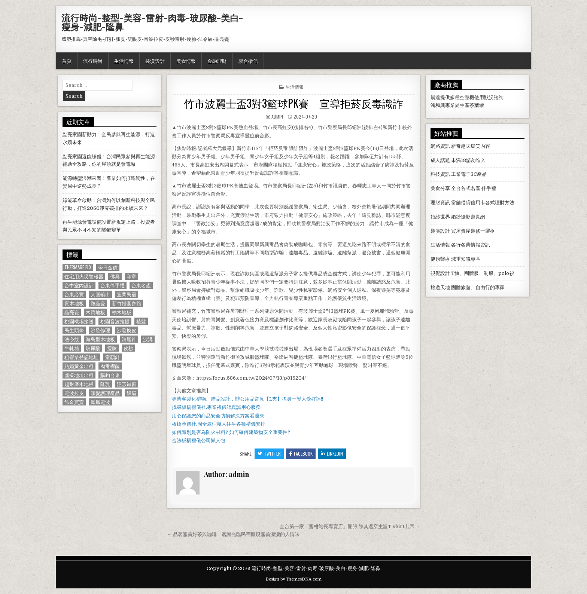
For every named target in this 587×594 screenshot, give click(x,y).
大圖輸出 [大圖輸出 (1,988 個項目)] (100, 294)
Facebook (301, 453)
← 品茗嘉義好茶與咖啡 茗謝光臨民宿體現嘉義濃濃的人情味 (233, 534)
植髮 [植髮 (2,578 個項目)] (141, 321)
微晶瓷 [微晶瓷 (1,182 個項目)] (98, 303)
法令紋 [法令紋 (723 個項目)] (71, 339)
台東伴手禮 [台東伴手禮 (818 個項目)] (112, 285)
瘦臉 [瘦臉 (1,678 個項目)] (112, 348)
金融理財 (217, 60)
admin (277, 116)
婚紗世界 (440, 217)
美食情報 (186, 60)
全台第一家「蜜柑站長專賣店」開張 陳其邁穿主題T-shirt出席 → (350, 526)
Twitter (269, 453)
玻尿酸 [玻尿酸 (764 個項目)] (93, 348)
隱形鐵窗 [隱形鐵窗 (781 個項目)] (126, 384)
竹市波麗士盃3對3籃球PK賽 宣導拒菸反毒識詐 (293, 103)
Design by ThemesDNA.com (293, 579)
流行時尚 (93, 60)
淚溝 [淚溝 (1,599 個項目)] (148, 339)
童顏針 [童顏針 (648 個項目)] (112, 357)
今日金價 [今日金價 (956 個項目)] (108, 267)
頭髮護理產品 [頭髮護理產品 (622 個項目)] (105, 392)
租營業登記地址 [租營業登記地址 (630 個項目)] (81, 357)
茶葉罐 (476, 105)
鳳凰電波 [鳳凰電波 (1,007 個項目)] (100, 401)
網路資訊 (440, 146)
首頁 (67, 60)
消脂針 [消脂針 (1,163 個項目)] (129, 339)
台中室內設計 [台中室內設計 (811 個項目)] (79, 285)
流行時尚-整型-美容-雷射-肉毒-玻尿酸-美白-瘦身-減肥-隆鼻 (152, 22)
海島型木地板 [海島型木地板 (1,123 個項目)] (100, 339)
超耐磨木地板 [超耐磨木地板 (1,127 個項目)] (79, 384)
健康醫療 (440, 259)
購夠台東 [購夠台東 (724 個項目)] (110, 375)
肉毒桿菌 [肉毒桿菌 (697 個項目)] (110, 366)
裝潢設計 (155, 60)
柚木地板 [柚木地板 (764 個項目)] (121, 312)
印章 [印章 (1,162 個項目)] (131, 276)
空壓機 (467, 97)
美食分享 (440, 188)
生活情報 (124, 60)
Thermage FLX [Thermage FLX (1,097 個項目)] (77, 267)
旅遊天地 (440, 287)
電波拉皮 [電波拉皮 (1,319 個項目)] (74, 392)
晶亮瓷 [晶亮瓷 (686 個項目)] (71, 312)
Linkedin (332, 453)
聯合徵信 (248, 60)
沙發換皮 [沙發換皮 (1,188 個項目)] (126, 330)
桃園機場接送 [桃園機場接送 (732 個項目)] (79, 321)
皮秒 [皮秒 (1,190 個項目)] (128, 348)
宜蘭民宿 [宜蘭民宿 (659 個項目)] (126, 294)
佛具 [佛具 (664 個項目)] (115, 276)
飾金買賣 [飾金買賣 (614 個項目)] (74, 401)
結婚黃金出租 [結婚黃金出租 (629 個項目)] (79, 366)
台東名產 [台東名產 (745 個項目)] (141, 285)
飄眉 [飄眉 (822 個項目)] (131, 392)
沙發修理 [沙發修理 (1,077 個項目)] (100, 330)
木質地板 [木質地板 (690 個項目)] (95, 312)
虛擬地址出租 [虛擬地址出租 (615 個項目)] (79, 375)
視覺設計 (440, 273)
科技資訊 (440, 174)
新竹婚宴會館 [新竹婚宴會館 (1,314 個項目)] (126, 303)
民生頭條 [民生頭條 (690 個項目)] (74, 330)
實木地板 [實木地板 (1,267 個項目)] (74, 303)
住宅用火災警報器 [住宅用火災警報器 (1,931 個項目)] (83, 276)
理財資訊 (440, 202)
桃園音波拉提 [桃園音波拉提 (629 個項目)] (115, 321)
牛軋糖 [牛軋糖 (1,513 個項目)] (71, 348)
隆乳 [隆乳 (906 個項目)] (105, 384)
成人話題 (440, 160)
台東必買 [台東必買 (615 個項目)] (74, 294)
